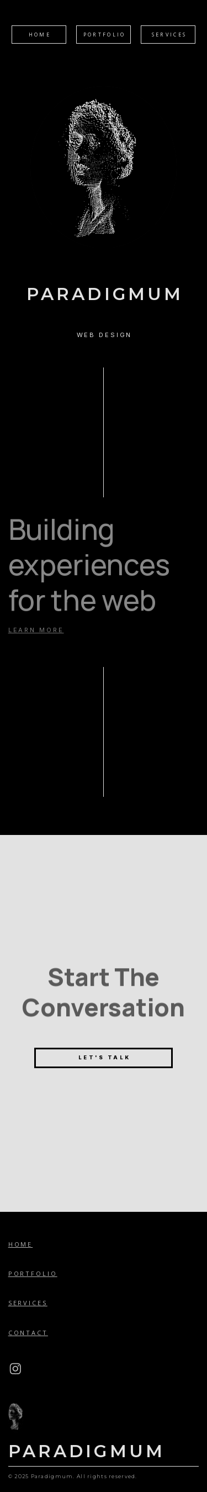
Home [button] (40, 34)
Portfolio (32, 1273)
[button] (15, 1369)
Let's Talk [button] (104, 1057)
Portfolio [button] (104, 34)
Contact (28, 1332)
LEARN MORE (36, 628)
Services (27, 1303)
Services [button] (169, 34)
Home (20, 1244)
